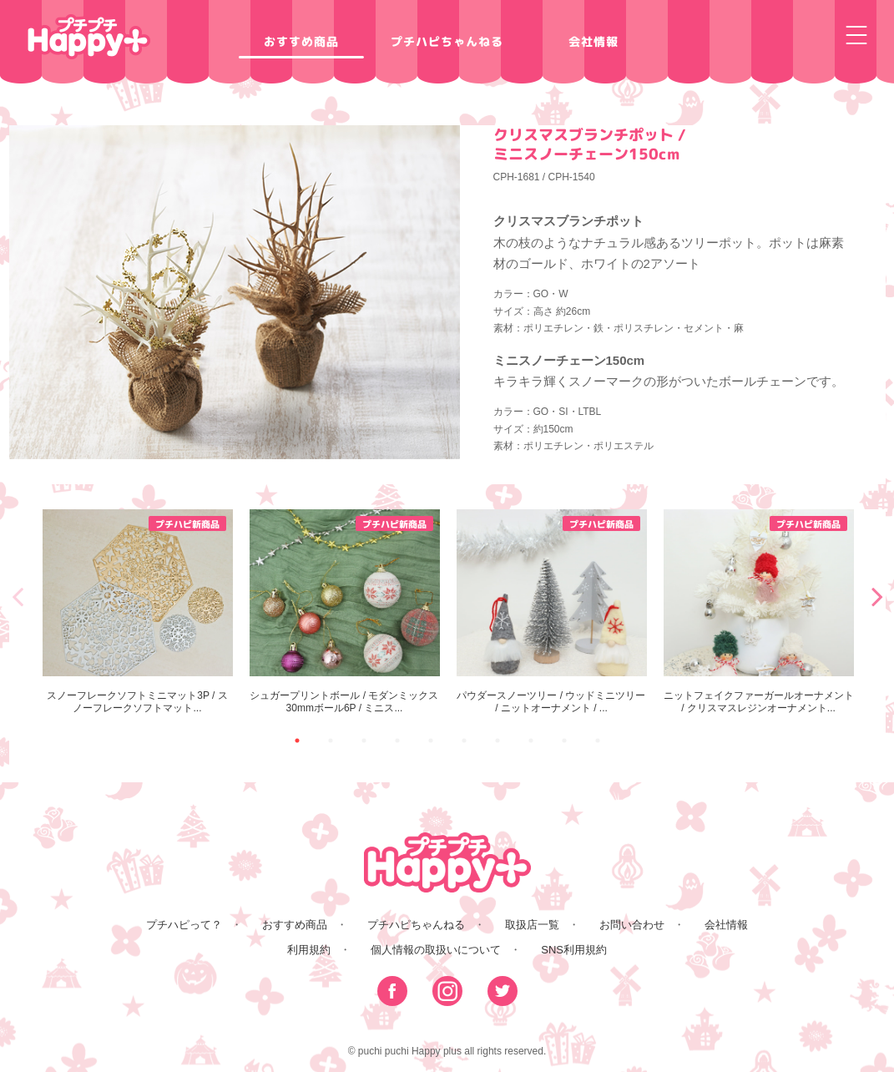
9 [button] (564, 740)
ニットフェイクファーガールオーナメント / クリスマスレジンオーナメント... (759, 611)
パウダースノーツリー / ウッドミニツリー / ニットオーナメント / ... (552, 611)
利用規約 (309, 949)
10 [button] (597, 740)
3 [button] (364, 740)
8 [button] (531, 740)
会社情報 (593, 41)
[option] (138, 612)
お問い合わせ (631, 924)
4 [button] (397, 740)
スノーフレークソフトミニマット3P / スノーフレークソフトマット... (138, 611)
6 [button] (464, 740)
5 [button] (430, 740)
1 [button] (297, 740)
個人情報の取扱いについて (436, 949)
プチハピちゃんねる (447, 41)
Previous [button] (17, 596)
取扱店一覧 (532, 924)
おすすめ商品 (300, 41)
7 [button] (497, 740)
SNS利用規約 (574, 949)
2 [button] (330, 740)
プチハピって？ (184, 924)
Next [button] (877, 596)
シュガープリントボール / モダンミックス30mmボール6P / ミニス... (345, 611)
